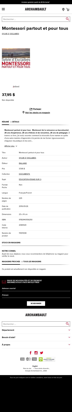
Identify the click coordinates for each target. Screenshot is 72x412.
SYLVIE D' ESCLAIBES (10, 34)
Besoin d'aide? (8, 337)
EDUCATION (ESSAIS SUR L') (30, 179)
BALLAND (23, 163)
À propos (6, 344)
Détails (15, 121)
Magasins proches (11, 261)
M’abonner (36, 303)
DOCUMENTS (24, 174)
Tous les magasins (32, 261)
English (35, 366)
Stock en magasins (11, 242)
